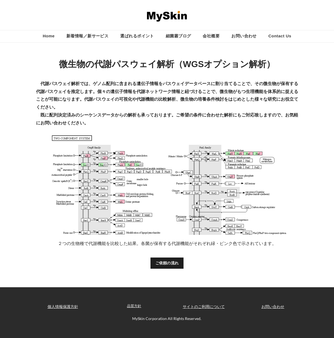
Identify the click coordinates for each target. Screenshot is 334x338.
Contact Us (279, 36)
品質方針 (134, 306)
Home (48, 36)
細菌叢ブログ (178, 36)
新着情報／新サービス (87, 36)
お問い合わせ (244, 36)
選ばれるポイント (137, 36)
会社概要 (211, 36)
